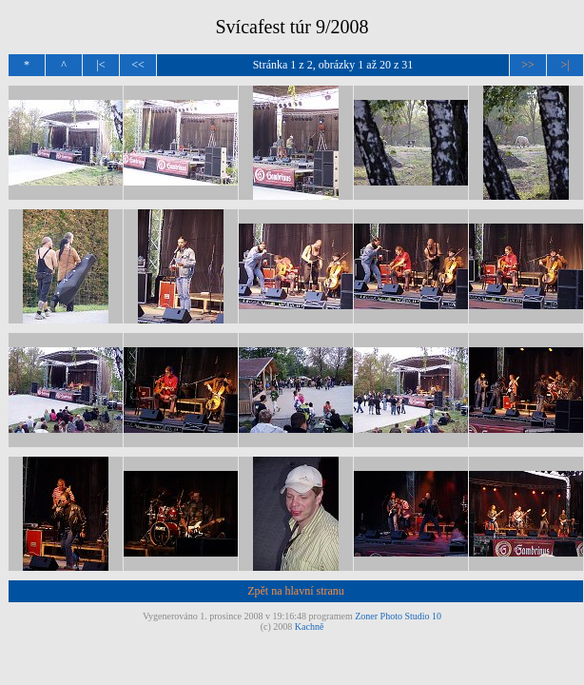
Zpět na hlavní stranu (295, 590)
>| (564, 64)
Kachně (309, 626)
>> (528, 64)
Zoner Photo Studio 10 (398, 616)
